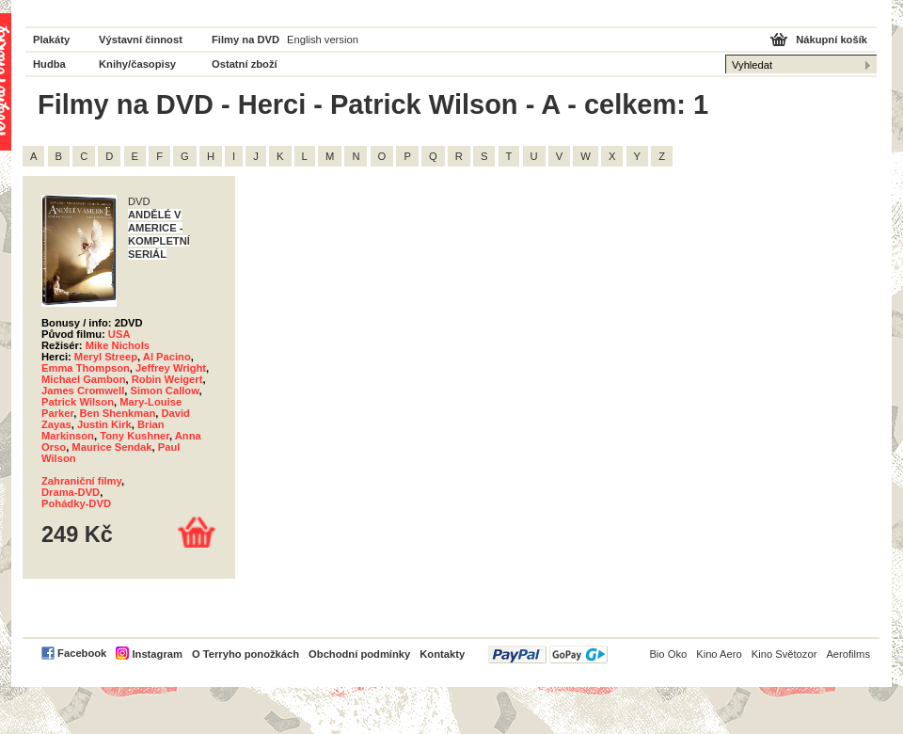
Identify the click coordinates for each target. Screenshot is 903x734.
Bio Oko (668, 654)
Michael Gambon (83, 379)
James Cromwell (82, 390)
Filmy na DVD (245, 39)
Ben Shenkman (117, 413)
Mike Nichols (118, 345)
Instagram (157, 654)
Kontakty (442, 654)
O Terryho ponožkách (245, 654)
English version (322, 39)
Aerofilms (848, 654)
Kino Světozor (784, 654)
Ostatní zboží (244, 64)
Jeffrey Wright (170, 368)
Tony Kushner (134, 435)
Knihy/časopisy (137, 64)
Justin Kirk (104, 424)
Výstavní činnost (140, 39)
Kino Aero (719, 654)
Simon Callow (165, 390)
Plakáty (51, 39)
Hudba (49, 64)
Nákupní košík (831, 39)
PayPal (548, 654)
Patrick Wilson (77, 401)
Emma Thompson (85, 368)
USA (119, 334)
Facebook (81, 653)
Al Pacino (167, 356)
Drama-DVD (70, 492)
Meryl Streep (105, 356)
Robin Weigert (167, 379)
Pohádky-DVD (76, 503)
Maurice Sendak (111, 447)
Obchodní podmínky (359, 654)
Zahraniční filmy (81, 481)
